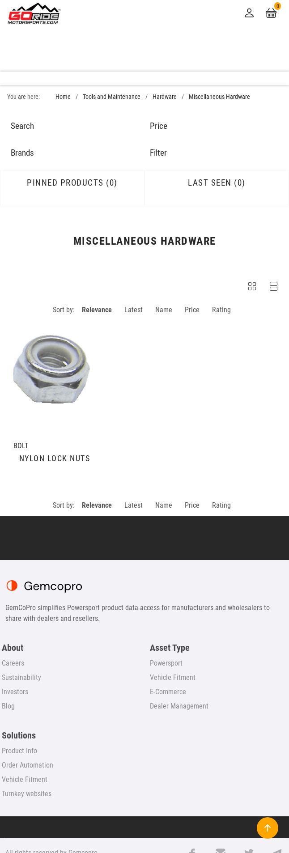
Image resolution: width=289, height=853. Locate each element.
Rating (221, 310)
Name (163, 310)
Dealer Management (179, 706)
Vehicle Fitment (173, 677)
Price (192, 310)
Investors (15, 691)
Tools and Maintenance (111, 97)
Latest (133, 310)
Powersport (166, 663)
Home (63, 97)
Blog (8, 706)
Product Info (19, 751)
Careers (13, 663)
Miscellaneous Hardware (219, 97)
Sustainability (21, 677)
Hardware (165, 97)
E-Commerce (168, 691)
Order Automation (27, 765)
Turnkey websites (26, 793)
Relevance (97, 310)
